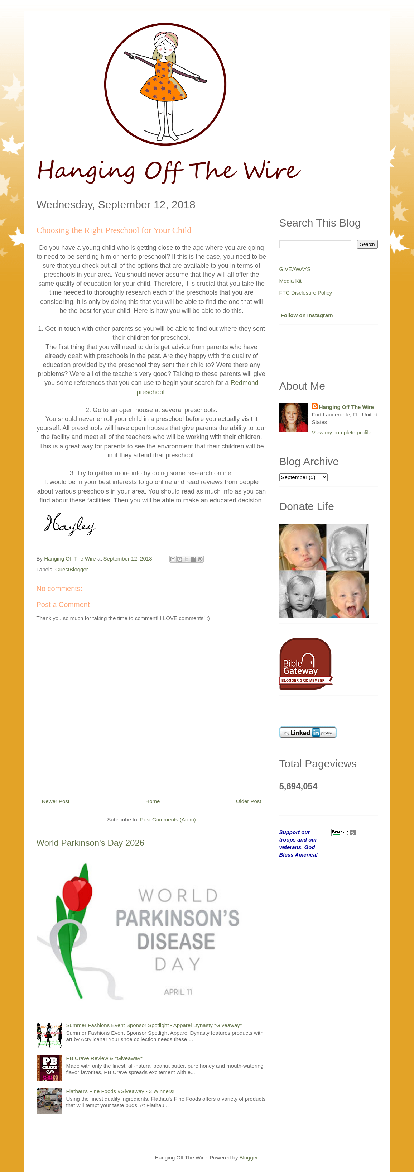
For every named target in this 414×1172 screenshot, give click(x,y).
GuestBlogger (71, 569)
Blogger (249, 1157)
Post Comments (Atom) (168, 819)
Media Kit (290, 281)
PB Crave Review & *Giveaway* (104, 1058)
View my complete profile (341, 432)
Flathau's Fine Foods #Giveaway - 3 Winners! (120, 1091)
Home (152, 801)
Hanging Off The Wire (346, 407)
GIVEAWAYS (295, 269)
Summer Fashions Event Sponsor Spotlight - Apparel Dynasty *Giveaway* (154, 1025)
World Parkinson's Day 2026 (91, 843)
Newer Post (56, 801)
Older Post (248, 801)
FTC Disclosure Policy (305, 293)
